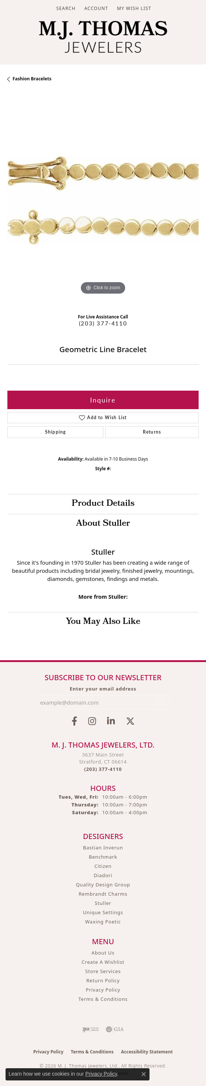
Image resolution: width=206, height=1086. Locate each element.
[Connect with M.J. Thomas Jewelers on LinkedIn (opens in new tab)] (111, 721)
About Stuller (103, 524)
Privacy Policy (103, 989)
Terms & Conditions (103, 999)
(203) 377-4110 (103, 323)
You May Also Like (103, 622)
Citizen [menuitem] (103, 866)
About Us (103, 952)
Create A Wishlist (103, 962)
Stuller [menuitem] (103, 903)
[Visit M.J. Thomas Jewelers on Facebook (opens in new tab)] (74, 721)
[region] (103, 201)
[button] (65, 8)
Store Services (103, 971)
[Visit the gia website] (115, 1029)
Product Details (103, 504)
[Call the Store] (103, 769)
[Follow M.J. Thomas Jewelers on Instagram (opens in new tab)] (92, 721)
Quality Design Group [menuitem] (103, 884)
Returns (152, 432)
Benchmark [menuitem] (103, 856)
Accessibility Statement (147, 1052)
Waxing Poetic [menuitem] (103, 921)
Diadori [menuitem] (103, 875)
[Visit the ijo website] (90, 1029)
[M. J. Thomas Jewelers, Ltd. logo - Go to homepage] (103, 39)
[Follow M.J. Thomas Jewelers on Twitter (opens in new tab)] (130, 721)
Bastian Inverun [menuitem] (103, 847)
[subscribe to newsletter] (160, 702)
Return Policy (103, 980)
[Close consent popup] (143, 1074)
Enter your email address (103, 688)
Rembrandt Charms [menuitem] (103, 893)
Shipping (55, 432)
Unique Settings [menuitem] (103, 912)
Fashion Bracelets (32, 79)
